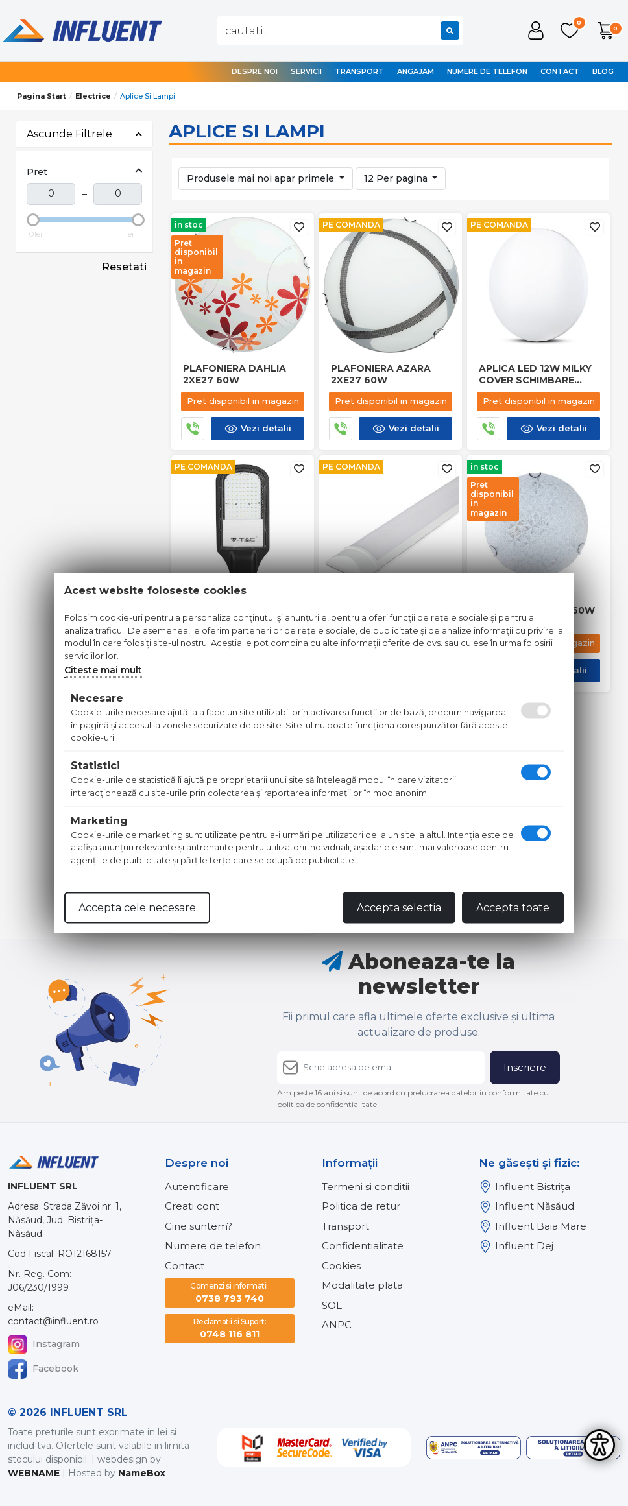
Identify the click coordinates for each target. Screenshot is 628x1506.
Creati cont (192, 1206)
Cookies (341, 1266)
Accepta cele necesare (137, 908)
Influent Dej (516, 1245)
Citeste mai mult (103, 670)
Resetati (124, 267)
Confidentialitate (363, 1245)
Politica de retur (361, 1206)
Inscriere (524, 1067)
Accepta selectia (399, 908)
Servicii (306, 71)
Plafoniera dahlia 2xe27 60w (234, 374)
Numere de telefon (487, 71)
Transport (359, 71)
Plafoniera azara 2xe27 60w (381, 374)
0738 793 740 (229, 1292)
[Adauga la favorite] (299, 227)
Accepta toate (513, 908)
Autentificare (197, 1186)
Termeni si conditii (365, 1186)
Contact (559, 71)
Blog (603, 71)
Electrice (93, 96)
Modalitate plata (362, 1285)
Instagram (44, 1344)
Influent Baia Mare (532, 1226)
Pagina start (41, 96)
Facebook (43, 1369)
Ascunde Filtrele (84, 134)
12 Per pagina (397, 178)
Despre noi (255, 71)
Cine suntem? (198, 1226)
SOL (332, 1305)
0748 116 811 (230, 1328)
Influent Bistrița (524, 1186)
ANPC (337, 1325)
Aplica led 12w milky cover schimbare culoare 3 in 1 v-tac (535, 374)
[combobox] (340, 30)
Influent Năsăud (526, 1206)
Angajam (415, 71)
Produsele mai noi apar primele (262, 178)
